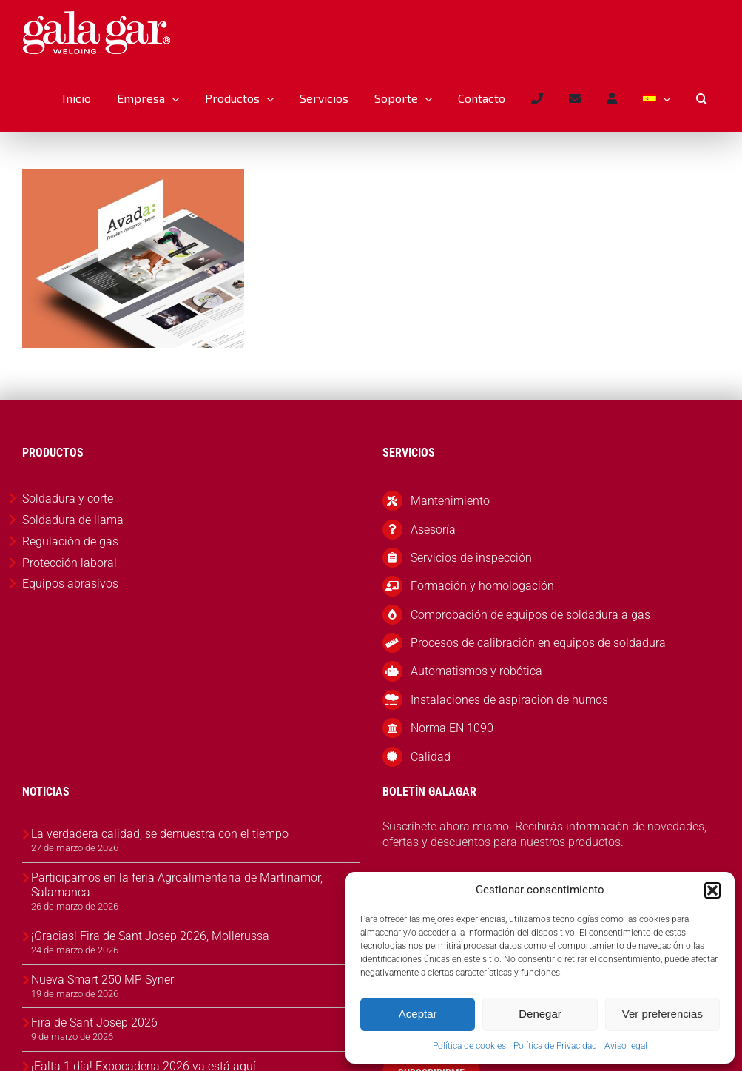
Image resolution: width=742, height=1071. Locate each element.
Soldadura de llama (73, 520)
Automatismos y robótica (476, 671)
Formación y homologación (482, 586)
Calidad (431, 757)
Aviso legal (625, 1046)
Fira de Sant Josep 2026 (94, 1022)
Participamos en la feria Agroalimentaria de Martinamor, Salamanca (177, 885)
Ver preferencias (662, 1013)
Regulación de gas (70, 541)
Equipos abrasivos (70, 584)
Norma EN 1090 (452, 728)
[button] (712, 890)
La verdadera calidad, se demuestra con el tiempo (160, 834)
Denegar (540, 1013)
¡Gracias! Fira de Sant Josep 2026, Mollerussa (150, 936)
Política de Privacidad (555, 1046)
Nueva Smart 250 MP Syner (102, 980)
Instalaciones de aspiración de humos (509, 700)
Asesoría (433, 530)
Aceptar (418, 1013)
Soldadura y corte (67, 498)
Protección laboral (69, 563)
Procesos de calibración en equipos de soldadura (538, 643)
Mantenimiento (450, 501)
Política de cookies (469, 1046)
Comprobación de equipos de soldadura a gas (530, 615)
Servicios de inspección (471, 558)
